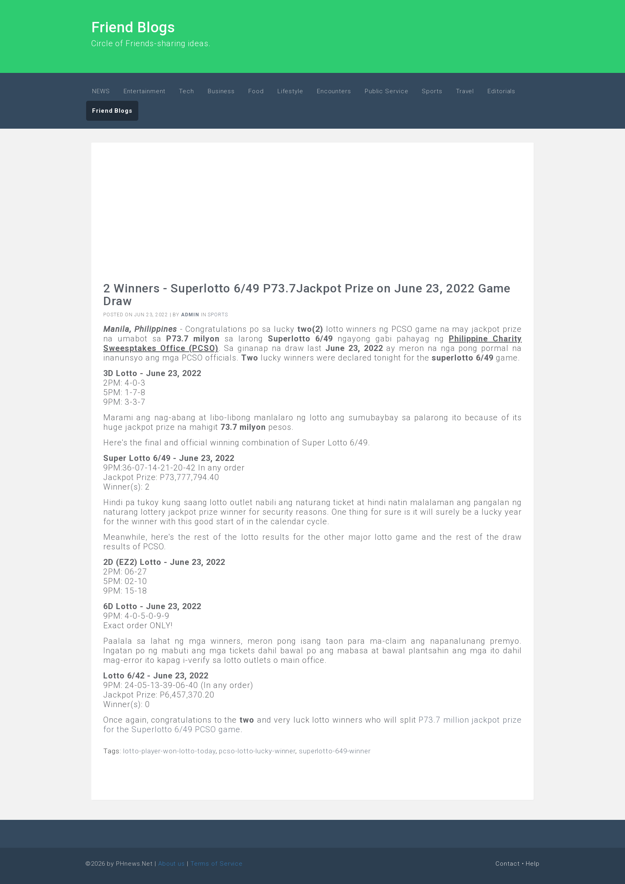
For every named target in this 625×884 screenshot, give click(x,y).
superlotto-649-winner (335, 751)
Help (533, 863)
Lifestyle (290, 91)
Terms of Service (217, 863)
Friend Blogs (133, 27)
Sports (432, 91)
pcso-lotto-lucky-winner (257, 751)
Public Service (387, 91)
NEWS (101, 91)
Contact (507, 863)
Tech (186, 91)
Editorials (501, 91)
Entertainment (145, 91)
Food (256, 91)
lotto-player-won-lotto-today (169, 751)
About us (171, 863)
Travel (465, 91)
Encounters (334, 91)
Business (221, 91)
